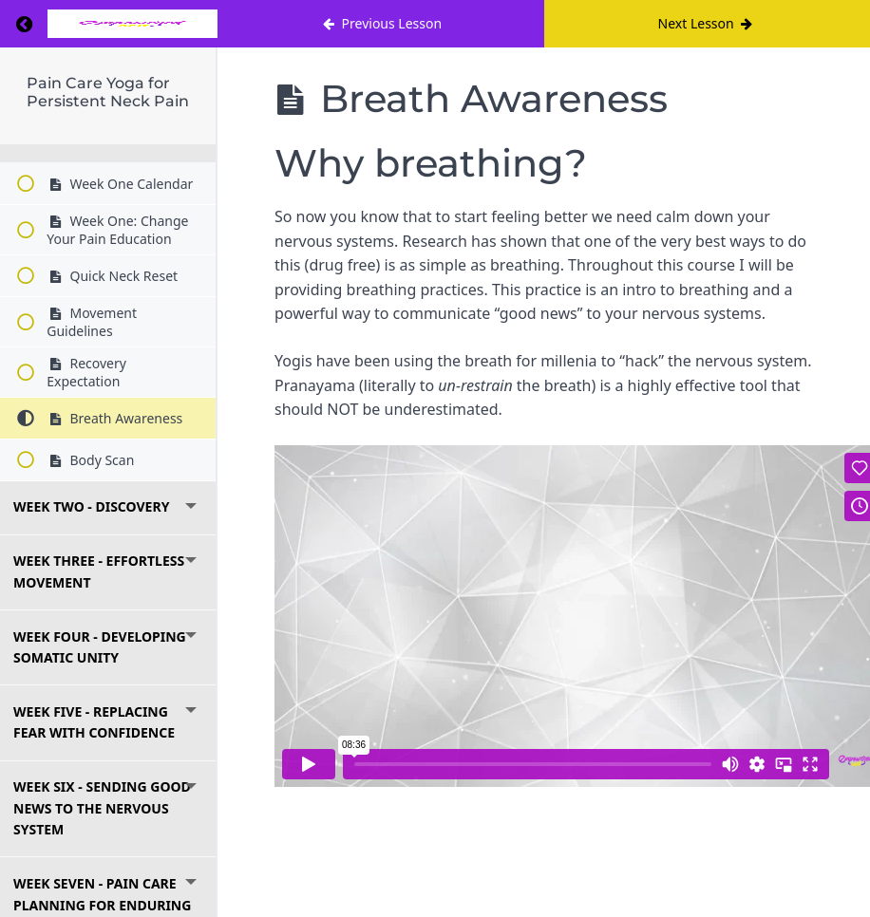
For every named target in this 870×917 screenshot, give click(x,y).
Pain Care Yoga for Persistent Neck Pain (108, 92)
